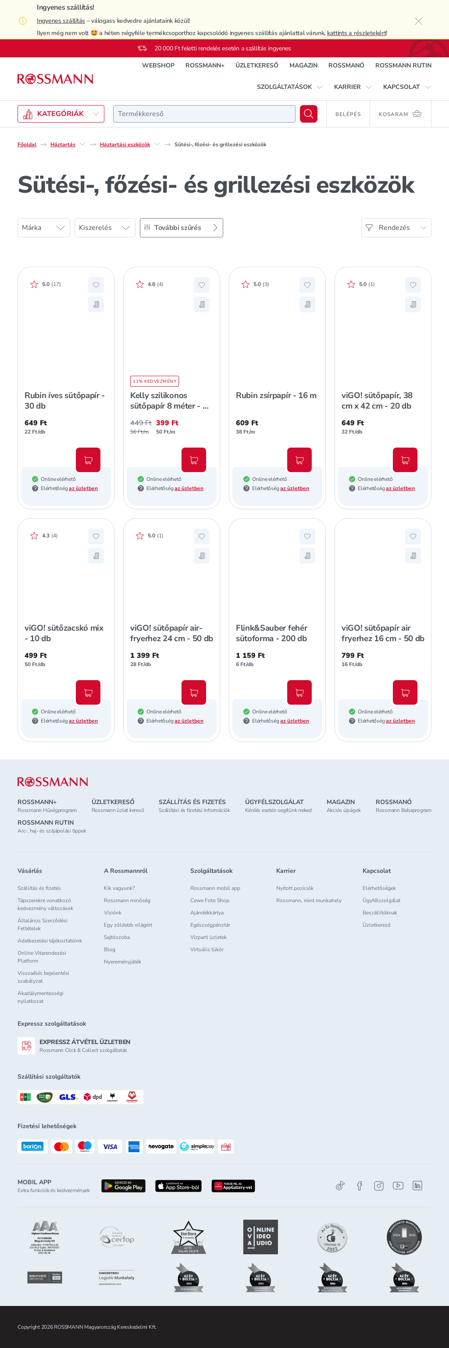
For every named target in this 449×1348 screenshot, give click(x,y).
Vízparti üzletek (208, 937)
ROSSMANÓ (346, 65)
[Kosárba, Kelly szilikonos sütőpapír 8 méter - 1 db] (194, 460)
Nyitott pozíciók (295, 888)
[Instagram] (379, 1185)
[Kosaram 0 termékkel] (400, 114)
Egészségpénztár (210, 924)
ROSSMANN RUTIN (403, 65)
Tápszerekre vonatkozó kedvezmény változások (45, 904)
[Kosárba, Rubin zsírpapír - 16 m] (299, 460)
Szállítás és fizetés (39, 888)
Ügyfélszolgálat (381, 900)
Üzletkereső (377, 924)
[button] (290, 87)
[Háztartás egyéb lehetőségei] (82, 144)
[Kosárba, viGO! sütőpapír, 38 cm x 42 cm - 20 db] (405, 460)
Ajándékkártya (207, 912)
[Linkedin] (417, 1185)
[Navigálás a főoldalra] (55, 79)
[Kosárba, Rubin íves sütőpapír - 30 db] (88, 460)
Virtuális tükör (207, 949)
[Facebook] (359, 1185)
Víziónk (112, 912)
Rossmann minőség (127, 900)
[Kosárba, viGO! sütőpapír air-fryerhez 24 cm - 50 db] (194, 692)
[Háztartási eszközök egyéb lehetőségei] (156, 144)
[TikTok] (340, 1185)
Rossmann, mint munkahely (309, 900)
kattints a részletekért (356, 33)
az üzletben (83, 488)
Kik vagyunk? (119, 888)
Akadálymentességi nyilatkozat (41, 997)
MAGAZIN (303, 65)
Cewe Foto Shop (209, 900)
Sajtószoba (117, 937)
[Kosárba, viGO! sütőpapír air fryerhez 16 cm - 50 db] (405, 692)
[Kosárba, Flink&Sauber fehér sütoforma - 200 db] (299, 692)
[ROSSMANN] (53, 782)
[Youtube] (398, 1185)
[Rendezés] (396, 227)
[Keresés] (308, 114)
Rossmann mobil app (215, 888)
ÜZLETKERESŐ (256, 65)
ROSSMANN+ (204, 65)
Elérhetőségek (379, 888)
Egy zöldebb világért (128, 924)
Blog (109, 949)
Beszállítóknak (380, 912)
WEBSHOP (158, 65)
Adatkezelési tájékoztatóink (50, 940)
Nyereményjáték (122, 961)
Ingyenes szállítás (61, 21)
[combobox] (204, 114)
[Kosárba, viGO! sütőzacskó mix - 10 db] (88, 692)
